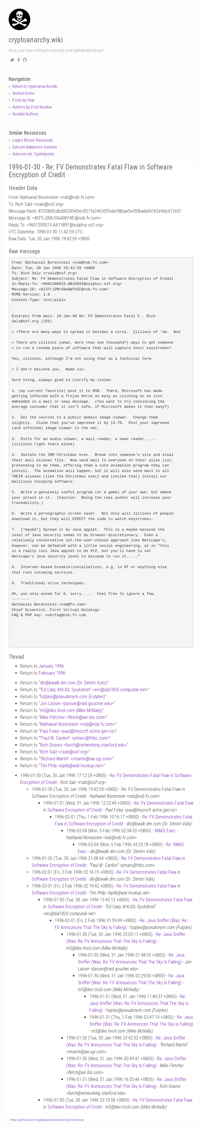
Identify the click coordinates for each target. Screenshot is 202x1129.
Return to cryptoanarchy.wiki (34, 86)
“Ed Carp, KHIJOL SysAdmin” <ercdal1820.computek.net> (94, 689)
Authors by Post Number (32, 107)
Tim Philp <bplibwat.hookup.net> (71, 765)
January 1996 (51, 666)
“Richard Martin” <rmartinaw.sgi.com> (76, 758)
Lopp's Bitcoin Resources (32, 140)
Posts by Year (23, 100)
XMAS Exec (164, 830)
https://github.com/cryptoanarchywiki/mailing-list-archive (47, 1120)
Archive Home (23, 93)
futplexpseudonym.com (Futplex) (72, 696)
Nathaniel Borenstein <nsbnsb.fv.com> (77, 724)
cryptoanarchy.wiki (36, 40)
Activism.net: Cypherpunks (33, 154)
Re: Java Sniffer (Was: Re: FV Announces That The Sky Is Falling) (139, 1003)
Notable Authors (25, 114)
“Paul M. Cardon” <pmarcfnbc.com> (74, 738)
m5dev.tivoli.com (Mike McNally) (71, 710)
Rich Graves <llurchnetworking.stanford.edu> (83, 745)
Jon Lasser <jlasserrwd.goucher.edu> (76, 703)
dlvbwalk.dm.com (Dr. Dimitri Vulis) (73, 683)
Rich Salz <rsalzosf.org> (64, 752)
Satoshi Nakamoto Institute (34, 147)
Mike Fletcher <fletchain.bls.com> (73, 717)
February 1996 (52, 673)
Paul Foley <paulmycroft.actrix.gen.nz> (78, 731)
